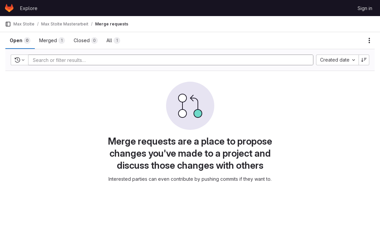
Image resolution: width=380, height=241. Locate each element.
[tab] (20, 40)
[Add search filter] (172, 60)
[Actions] (369, 40)
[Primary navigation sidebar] (8, 24)
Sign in (365, 8)
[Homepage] (9, 8)
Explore (28, 8)
